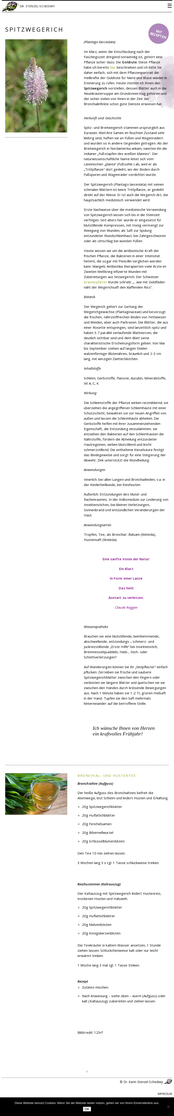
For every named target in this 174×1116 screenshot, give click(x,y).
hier (113, 67)
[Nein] (168, 1106)
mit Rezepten (158, 34)
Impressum (165, 1094)
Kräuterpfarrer (95, 282)
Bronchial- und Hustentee (106, 775)
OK (87, 1109)
